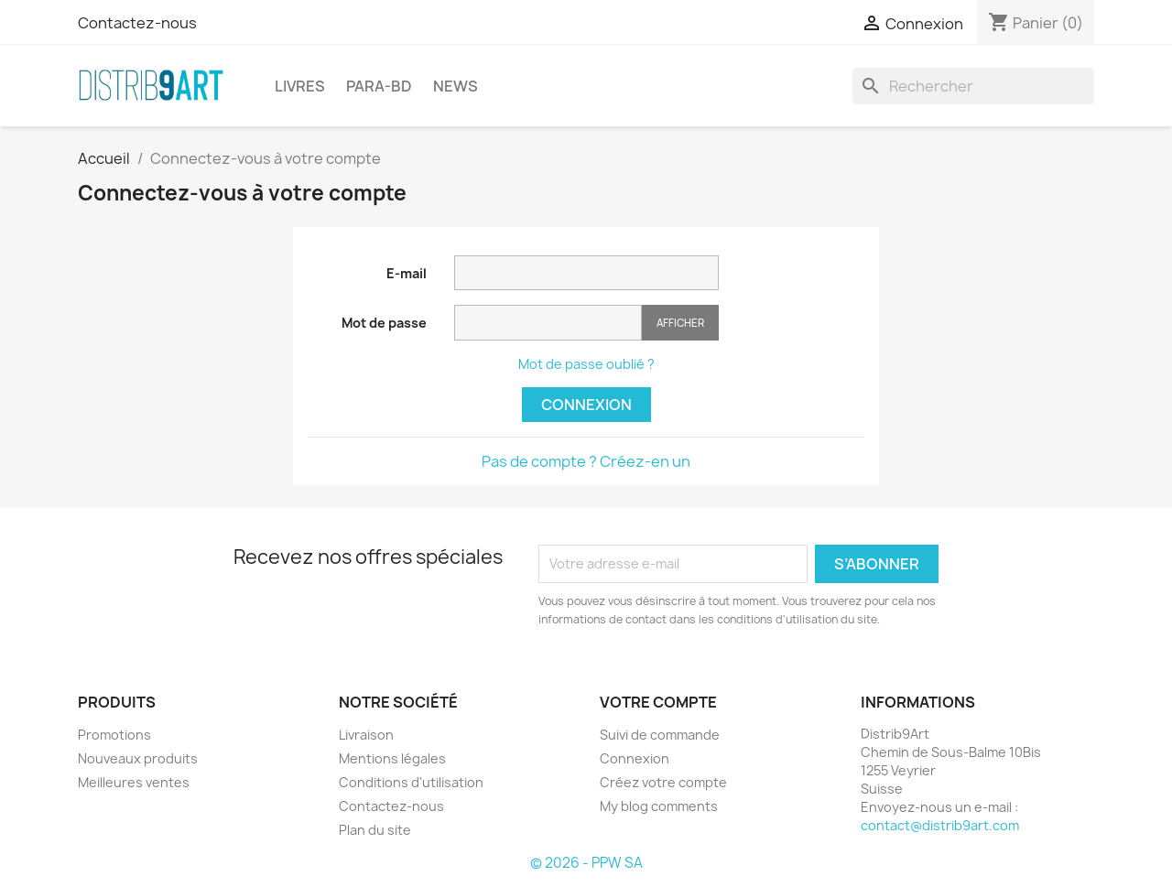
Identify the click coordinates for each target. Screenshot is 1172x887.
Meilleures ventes (134, 782)
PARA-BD (379, 86)
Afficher (680, 323)
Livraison (366, 734)
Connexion (586, 405)
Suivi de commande (660, 734)
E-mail (406, 273)
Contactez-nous (137, 23)
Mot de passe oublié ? (586, 364)
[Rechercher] (973, 86)
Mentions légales (392, 758)
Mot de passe (384, 322)
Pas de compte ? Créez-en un (586, 461)
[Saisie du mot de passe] (548, 323)
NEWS (455, 86)
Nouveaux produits (138, 758)
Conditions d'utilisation (411, 782)
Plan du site (375, 829)
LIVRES (300, 86)
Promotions (114, 734)
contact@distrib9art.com (940, 825)
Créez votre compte (663, 782)
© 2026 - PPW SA (586, 862)
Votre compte (658, 702)
